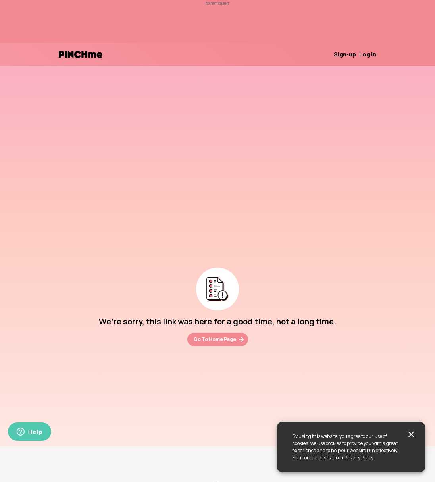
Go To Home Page (219, 339)
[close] (411, 434)
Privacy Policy (359, 457)
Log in (367, 54)
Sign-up (345, 54)
